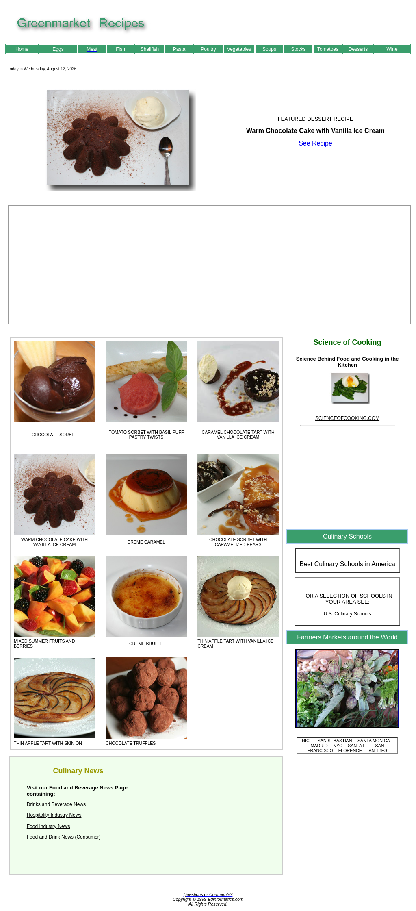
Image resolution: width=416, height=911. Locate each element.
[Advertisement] (209, 265)
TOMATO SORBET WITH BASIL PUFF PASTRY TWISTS (146, 434)
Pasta (179, 49)
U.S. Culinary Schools (347, 614)
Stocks (298, 49)
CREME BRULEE (146, 643)
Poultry (208, 49)
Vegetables (239, 49)
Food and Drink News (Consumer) (64, 837)
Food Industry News (48, 826)
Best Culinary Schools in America (347, 564)
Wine (391, 49)
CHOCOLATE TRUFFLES (131, 743)
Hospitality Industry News (54, 815)
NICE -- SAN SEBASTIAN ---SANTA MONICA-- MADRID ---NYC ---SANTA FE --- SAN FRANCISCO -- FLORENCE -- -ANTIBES (347, 745)
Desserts (358, 49)
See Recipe (315, 143)
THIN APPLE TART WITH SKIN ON (48, 743)
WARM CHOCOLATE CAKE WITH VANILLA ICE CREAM (54, 542)
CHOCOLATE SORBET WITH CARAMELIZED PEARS (238, 542)
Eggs (57, 49)
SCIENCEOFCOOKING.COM (347, 418)
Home (21, 49)
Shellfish (150, 49)
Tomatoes (327, 49)
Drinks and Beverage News (56, 804)
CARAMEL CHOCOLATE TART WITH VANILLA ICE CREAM (238, 434)
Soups (269, 49)
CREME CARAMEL (146, 541)
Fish (120, 49)
